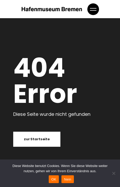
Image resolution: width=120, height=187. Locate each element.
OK (53, 179)
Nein (67, 179)
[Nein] (113, 173)
